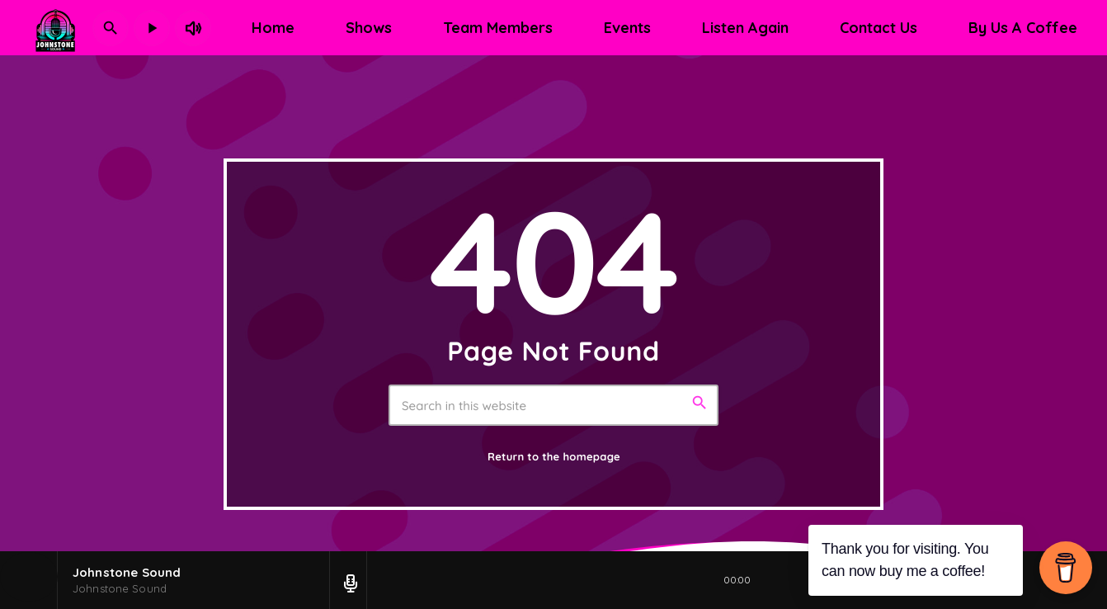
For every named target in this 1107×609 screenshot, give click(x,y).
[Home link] (55, 28)
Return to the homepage (554, 457)
